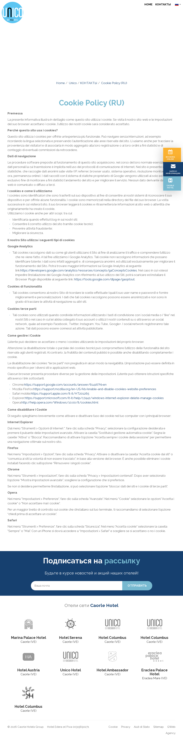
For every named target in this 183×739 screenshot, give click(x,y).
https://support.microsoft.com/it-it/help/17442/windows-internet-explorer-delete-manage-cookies (94, 398)
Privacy (125, 726)
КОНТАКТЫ (163, 4)
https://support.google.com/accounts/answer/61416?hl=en (65, 384)
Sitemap (158, 726)
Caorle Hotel (104, 605)
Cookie (113, 726)
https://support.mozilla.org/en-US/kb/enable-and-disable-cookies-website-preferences (94, 389)
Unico (73, 83)
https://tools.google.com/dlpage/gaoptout (104, 279)
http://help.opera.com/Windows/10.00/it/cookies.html (59, 402)
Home (148, 4)
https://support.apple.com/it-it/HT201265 (60, 393)
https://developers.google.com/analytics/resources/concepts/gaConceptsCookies (78, 270)
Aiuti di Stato (142, 726)
